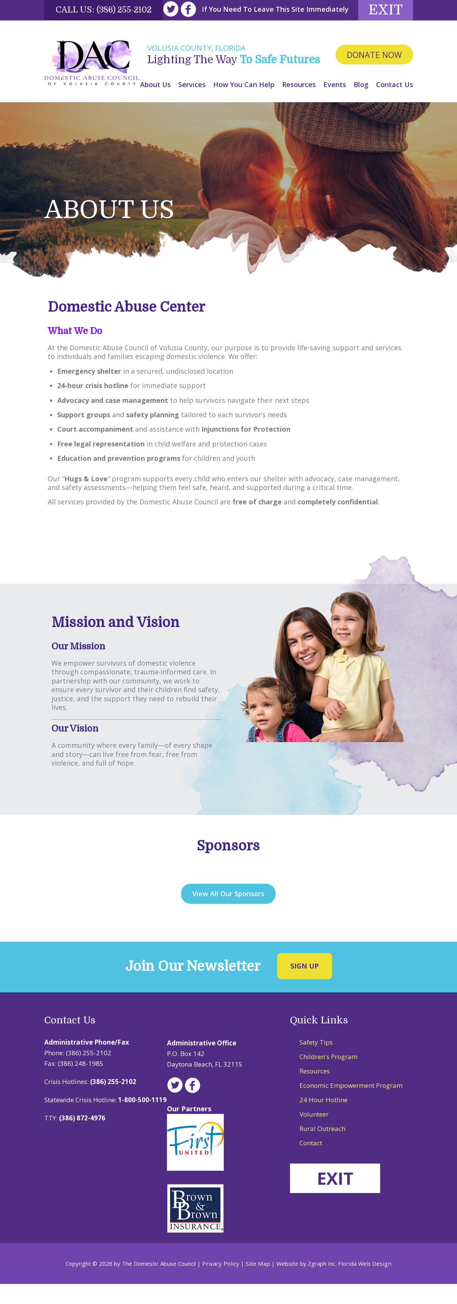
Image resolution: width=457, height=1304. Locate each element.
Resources (299, 104)
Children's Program (328, 1076)
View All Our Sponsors (228, 913)
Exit (382, 29)
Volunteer (314, 1134)
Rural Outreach (322, 1148)
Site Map (258, 1283)
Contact (310, 1163)
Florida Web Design (363, 1283)
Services (192, 104)
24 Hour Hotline (323, 1119)
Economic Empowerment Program (350, 1105)
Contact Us (394, 104)
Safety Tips (316, 1062)
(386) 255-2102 (126, 9)
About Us (155, 104)
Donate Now (374, 75)
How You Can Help (244, 104)
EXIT (336, 1198)
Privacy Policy (223, 1283)
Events (334, 104)
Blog (361, 104)
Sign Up (304, 985)
